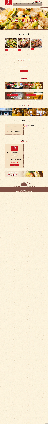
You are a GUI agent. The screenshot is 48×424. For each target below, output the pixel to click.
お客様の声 (33, 4)
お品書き (25, 4)
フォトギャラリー (29, 4)
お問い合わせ (39, 4)
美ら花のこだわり (21, 4)
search (42, 4)
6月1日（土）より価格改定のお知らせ (15, 131)
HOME (15, 4)
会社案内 (36, 4)
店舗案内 (18, 4)
